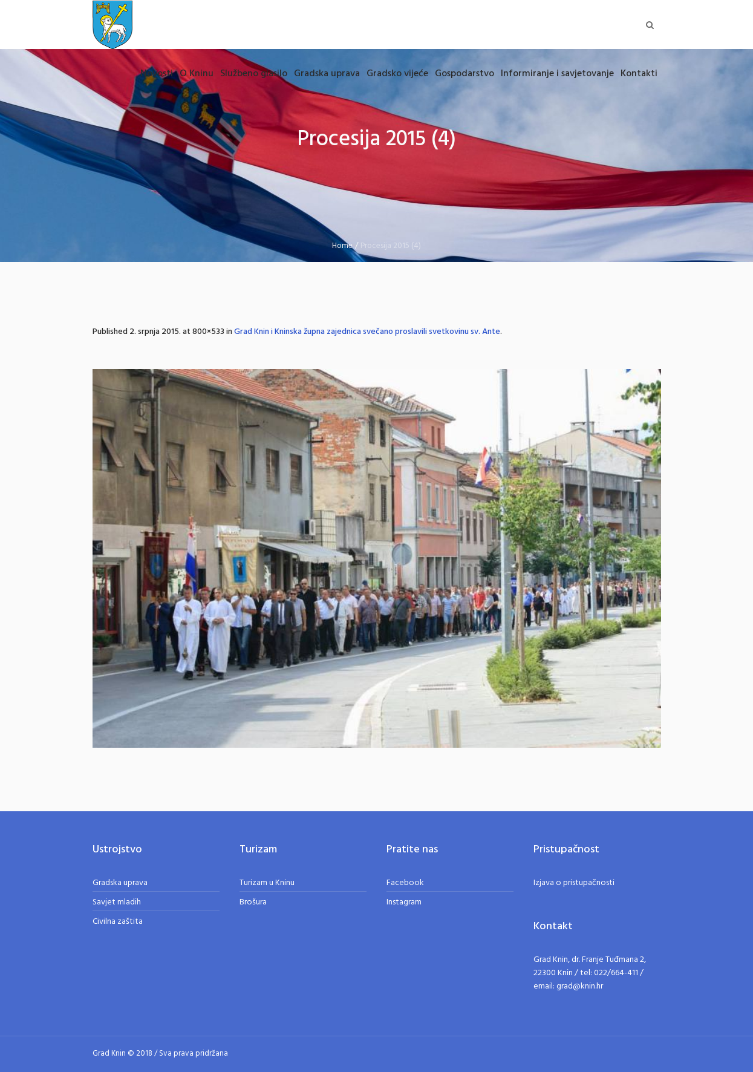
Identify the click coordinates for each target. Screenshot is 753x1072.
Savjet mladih (117, 902)
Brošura (253, 902)
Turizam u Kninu (267, 883)
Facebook (405, 883)
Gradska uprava (120, 883)
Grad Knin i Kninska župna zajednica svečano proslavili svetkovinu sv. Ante (367, 332)
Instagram (404, 902)
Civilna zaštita (118, 922)
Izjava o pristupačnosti (573, 883)
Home (342, 246)
